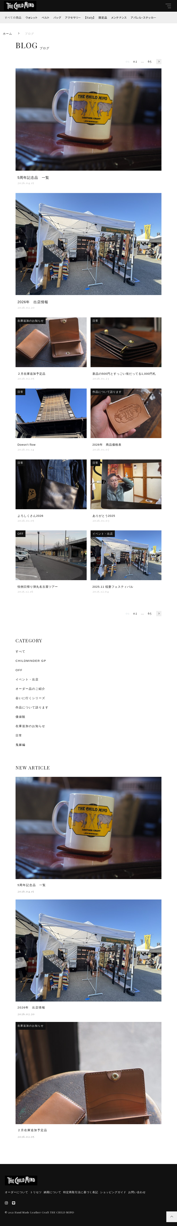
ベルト (46, 17)
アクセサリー (73, 17)
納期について (52, 1192)
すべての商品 (13, 17)
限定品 (103, 17)
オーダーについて (16, 1192)
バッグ (57, 17)
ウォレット (31, 17)
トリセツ (36, 1192)
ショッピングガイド (113, 1192)
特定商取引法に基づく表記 (80, 1192)
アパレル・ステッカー (143, 17)
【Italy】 (90, 17)
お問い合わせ (137, 1192)
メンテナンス (119, 17)
